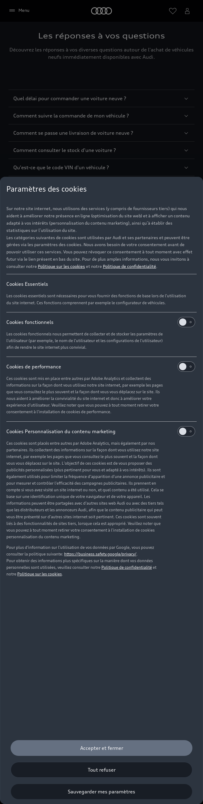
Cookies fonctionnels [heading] (100, 322)
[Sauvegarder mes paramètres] (101, 791)
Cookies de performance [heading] (100, 367)
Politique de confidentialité (129, 266)
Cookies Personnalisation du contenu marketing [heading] (100, 431)
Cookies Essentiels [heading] (27, 284)
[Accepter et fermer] (101, 748)
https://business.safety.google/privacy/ (100, 554)
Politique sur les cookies (61, 266)
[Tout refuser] (101, 770)
